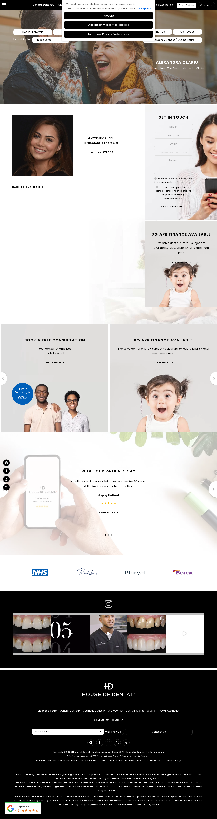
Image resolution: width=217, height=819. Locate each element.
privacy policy (143, 8)
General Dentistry (43, 4)
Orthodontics (115, 711)
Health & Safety (133, 762)
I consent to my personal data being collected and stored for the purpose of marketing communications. (173, 192)
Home (152, 68)
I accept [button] (108, 16)
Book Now (53, 363)
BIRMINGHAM (101, 721)
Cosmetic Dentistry (88, 711)
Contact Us (206, 5)
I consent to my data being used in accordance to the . (173, 180)
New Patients (55, 32)
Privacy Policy (184, 182)
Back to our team (26, 187)
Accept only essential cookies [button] (108, 25)
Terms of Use (114, 762)
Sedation (164, 711)
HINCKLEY (117, 721)
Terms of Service (137, 758)
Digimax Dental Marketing (151, 753)
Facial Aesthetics (163, 4)
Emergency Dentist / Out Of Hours (172, 39)
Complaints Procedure (92, 762)
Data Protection (152, 762)
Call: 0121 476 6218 (113, 733)
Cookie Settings (172, 762)
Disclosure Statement (65, 762)
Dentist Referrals (26, 32)
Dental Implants (141, 711)
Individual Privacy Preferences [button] (108, 34)
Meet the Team (28, 711)
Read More (180, 262)
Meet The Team (158, 32)
